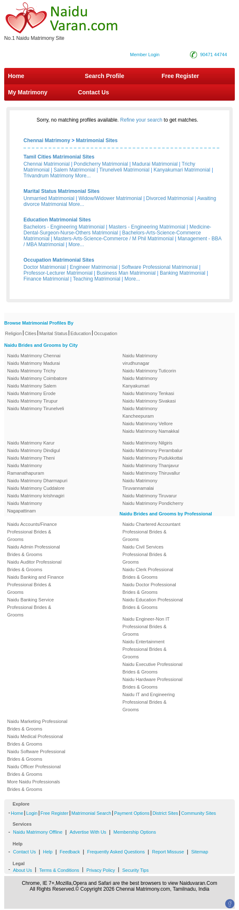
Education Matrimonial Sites (57, 220)
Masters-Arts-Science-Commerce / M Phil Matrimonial (114, 239)
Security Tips (135, 870)
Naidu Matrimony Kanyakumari (139, 382)
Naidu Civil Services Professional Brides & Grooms (144, 554)
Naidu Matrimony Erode (31, 393)
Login (31, 813)
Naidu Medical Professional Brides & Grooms (35, 740)
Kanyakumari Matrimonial (181, 170)
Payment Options (131, 813)
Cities (30, 333)
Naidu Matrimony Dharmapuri (37, 480)
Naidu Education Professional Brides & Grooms (152, 603)
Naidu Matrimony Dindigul (33, 450)
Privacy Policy (100, 870)
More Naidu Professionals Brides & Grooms (33, 785)
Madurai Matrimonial (155, 164)
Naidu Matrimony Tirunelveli (35, 408)
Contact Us (92, 92)
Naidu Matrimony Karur (31, 442)
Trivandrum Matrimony (48, 176)
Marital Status (53, 333)
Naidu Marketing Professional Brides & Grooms (37, 725)
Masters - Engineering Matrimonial (147, 227)
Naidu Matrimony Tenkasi (148, 393)
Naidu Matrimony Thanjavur (150, 465)
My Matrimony (27, 92)
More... (83, 176)
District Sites (165, 813)
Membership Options (134, 832)
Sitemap (199, 851)
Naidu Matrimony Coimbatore (37, 378)
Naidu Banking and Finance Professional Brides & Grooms (35, 585)
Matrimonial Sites (96, 140)
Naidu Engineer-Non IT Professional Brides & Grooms (145, 626)
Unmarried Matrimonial (48, 198)
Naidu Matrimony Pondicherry (152, 503)
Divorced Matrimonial (169, 198)
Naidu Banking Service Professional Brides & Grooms (30, 607)
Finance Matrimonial (46, 279)
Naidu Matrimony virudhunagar (139, 359)
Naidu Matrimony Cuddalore (36, 488)
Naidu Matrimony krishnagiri (35, 495)
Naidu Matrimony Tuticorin (149, 370)
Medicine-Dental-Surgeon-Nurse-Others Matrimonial (117, 230)
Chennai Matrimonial (46, 164)
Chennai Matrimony (46, 140)
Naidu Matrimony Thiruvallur (151, 473)
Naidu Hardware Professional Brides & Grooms (152, 683)
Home (16, 76)
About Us (22, 870)
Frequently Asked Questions (116, 851)
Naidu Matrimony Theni (31, 457)
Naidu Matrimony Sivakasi (149, 400)
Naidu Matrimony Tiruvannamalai (139, 484)
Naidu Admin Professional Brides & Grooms (33, 550)
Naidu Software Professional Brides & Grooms (36, 755)
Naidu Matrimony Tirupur (32, 400)
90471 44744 (213, 54)
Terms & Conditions (59, 870)
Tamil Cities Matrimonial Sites (58, 157)
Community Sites (198, 813)
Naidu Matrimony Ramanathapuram (25, 469)
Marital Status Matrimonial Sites (61, 191)
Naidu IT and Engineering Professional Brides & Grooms (148, 702)
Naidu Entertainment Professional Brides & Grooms (144, 649)
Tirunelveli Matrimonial (124, 170)
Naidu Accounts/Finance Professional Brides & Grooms (32, 532)
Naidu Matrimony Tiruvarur (149, 495)
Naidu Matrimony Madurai (33, 363)
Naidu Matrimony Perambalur (152, 450)
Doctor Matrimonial (44, 267)
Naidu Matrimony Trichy (31, 370)
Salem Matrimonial (74, 170)
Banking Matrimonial (182, 273)
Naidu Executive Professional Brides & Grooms (152, 668)
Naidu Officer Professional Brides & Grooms (34, 770)
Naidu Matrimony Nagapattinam (24, 507)
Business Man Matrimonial (126, 273)
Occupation (105, 333)
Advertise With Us (88, 832)
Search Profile (104, 76)
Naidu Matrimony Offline (37, 832)
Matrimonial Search (91, 813)
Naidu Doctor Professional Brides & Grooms (149, 588)
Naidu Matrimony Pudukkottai (152, 457)
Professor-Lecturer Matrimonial (58, 273)
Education (80, 333)
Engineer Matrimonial (93, 267)
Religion (13, 333)
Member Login (144, 54)
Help (48, 851)
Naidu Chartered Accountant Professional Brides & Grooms (151, 532)
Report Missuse (168, 851)
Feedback (70, 851)
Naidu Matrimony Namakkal (150, 431)
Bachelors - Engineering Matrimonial (63, 227)
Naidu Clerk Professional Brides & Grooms (147, 573)
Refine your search (141, 120)
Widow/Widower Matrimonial (110, 198)
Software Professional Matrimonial (160, 267)
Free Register (180, 76)
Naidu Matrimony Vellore (147, 423)
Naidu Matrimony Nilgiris (147, 442)
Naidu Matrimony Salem (31, 385)
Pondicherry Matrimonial (101, 164)
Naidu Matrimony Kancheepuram (139, 412)
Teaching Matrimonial (96, 279)
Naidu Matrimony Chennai (33, 355)
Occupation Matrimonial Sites (58, 260)
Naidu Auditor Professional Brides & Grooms (34, 565)
